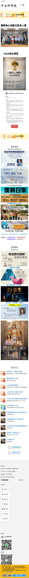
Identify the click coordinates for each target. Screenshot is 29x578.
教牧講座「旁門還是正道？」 (14, 432)
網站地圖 (5, 509)
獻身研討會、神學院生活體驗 (14, 371)
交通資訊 (5, 513)
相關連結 (5, 504)
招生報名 (14, 126)
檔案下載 (5, 499)
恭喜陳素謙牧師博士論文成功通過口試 (16, 412)
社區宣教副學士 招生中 (12, 405)
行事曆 (4, 489)
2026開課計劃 (10, 439)
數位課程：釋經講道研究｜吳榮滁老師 (14, 234)
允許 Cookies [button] (19, 575)
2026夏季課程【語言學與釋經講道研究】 (17, 426)
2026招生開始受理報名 (12, 385)
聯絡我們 (5, 518)
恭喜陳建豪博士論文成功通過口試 (15, 419)
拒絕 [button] (7, 575)
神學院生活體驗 (14, 267)
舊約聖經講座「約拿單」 (14, 285)
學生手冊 (5, 494)
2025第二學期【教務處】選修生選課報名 (17, 398)
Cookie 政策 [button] (8, 571)
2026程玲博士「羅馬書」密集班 (15, 392)
